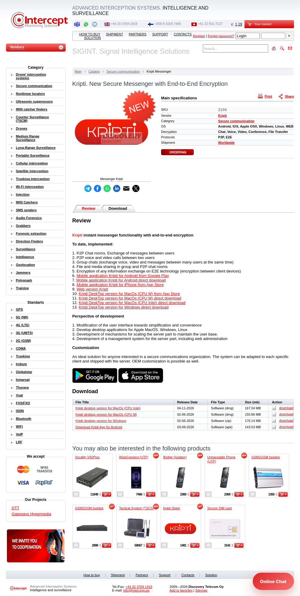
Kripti (222, 115)
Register (199, 36)
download (282, 408)
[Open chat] (273, 581)
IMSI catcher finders (31, 109)
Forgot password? (221, 36)
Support (160, 34)
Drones (21, 128)
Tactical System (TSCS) (136, 508)
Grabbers (23, 225)
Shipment (114, 34)
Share (287, 96)
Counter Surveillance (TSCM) (32, 118)
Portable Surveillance (33, 155)
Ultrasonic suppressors (34, 101)
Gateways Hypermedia (31, 514)
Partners (137, 34)
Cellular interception (32, 163)
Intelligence (25, 257)
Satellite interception (32, 171)
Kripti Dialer (171, 508)
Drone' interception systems (31, 76)
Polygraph (24, 280)
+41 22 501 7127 (210, 24)
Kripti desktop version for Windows (101, 421)
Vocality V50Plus (87, 457)
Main (78, 71)
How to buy (89, 34)
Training (22, 288)
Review (88, 208)
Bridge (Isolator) (175, 457)
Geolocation (25, 264)
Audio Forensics (29, 218)
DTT (15, 508)
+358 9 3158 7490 (167, 24)
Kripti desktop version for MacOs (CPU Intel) (108, 408)
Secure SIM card (219, 508)
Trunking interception (33, 179)
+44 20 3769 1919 (124, 24)
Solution (92, 38)
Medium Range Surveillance (27, 138)
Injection (22, 194)
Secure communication (123, 71)
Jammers (23, 272)
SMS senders (26, 210)
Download (118, 208)
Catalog (94, 71)
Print (266, 96)
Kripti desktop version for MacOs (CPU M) (106, 414)
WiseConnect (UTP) (133, 457)
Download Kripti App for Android (99, 427)
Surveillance (25, 249)
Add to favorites (181, 590)
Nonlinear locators (30, 93)
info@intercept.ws (136, 590)
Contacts (183, 34)
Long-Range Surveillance (36, 147)
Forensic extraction (31, 233)
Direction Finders (29, 241)
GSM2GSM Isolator (265, 457)
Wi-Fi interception (30, 186)
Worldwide (226, 142)
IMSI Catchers (27, 202)
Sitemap (201, 590)
